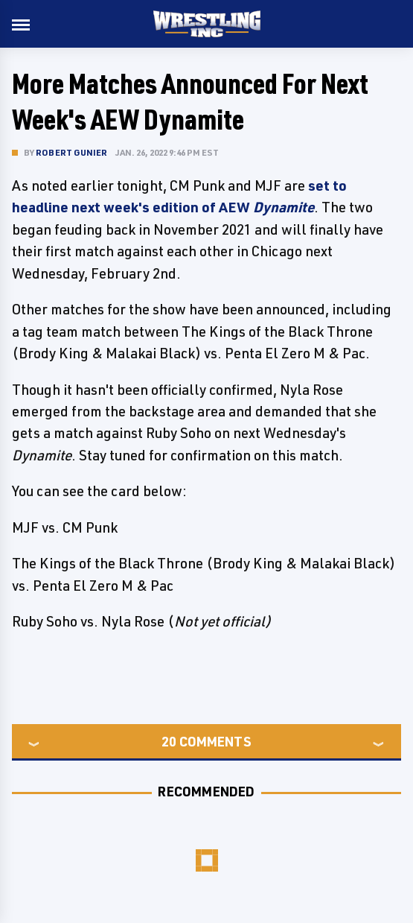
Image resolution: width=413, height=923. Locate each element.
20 (168, 741)
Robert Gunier (72, 152)
